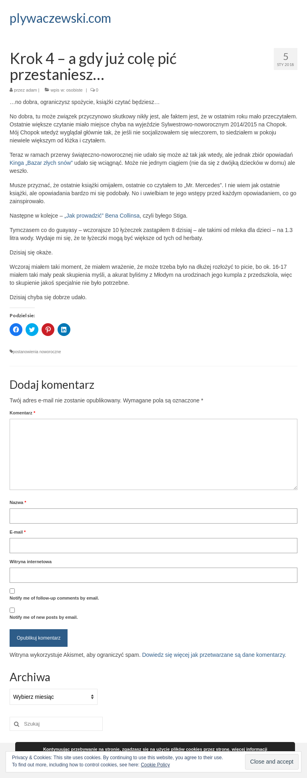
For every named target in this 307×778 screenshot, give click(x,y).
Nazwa (18, 502)
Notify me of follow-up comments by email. (54, 598)
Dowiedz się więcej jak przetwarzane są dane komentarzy (213, 655)
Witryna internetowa (31, 561)
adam (31, 90)
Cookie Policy (155, 765)
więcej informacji (249, 749)
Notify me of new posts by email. (44, 617)
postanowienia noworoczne (37, 352)
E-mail (18, 532)
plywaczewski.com (60, 18)
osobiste (74, 90)
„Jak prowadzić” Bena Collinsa (101, 215)
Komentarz (22, 412)
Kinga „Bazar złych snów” (41, 163)
